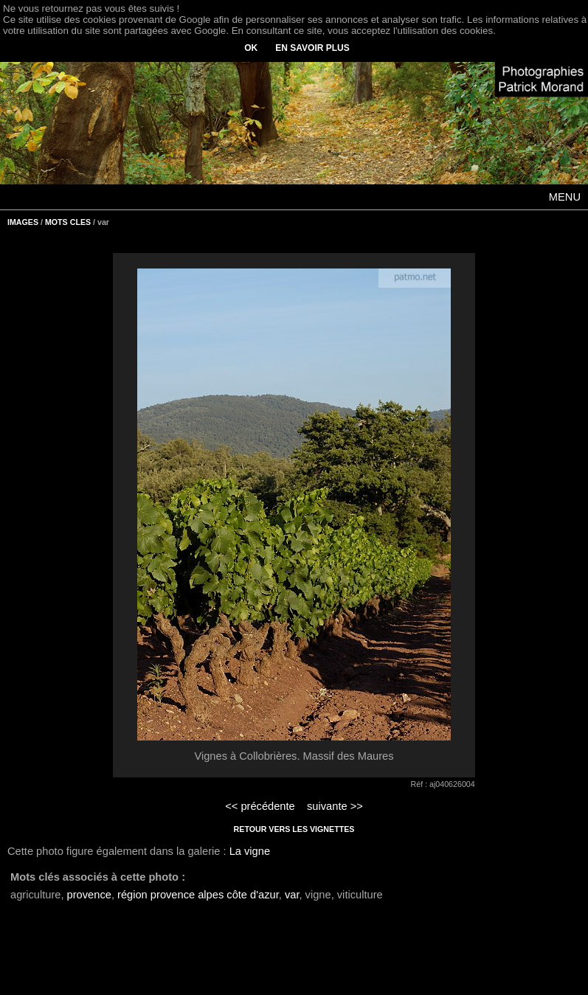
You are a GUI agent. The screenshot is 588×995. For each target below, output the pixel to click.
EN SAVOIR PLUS (312, 48)
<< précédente (260, 806)
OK (250, 48)
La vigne (249, 851)
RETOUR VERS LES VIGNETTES (294, 829)
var (292, 895)
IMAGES (22, 222)
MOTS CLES (68, 222)
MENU (565, 197)
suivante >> (335, 806)
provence (89, 895)
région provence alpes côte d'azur (198, 895)
